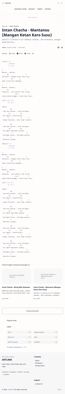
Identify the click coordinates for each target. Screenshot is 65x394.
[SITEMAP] (48, 9)
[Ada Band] (45, 342)
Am (11, 63)
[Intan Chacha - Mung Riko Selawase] (17, 276)
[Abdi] (45, 337)
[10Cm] (19, 332)
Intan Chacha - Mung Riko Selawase (16, 287)
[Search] (61, 3)
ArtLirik (8, 3)
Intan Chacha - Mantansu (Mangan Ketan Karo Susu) (47, 288)
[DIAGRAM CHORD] (20, 9)
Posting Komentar (32, 311)
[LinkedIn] (6, 374)
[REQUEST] (32, 9)
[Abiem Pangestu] (19, 342)
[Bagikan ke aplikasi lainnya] (33, 53)
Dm (12, 79)
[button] (58, 3)
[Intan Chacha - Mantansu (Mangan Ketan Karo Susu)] (48, 276)
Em (13, 63)
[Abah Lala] (19, 337)
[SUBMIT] (40, 9)
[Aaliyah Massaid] (45, 332)
